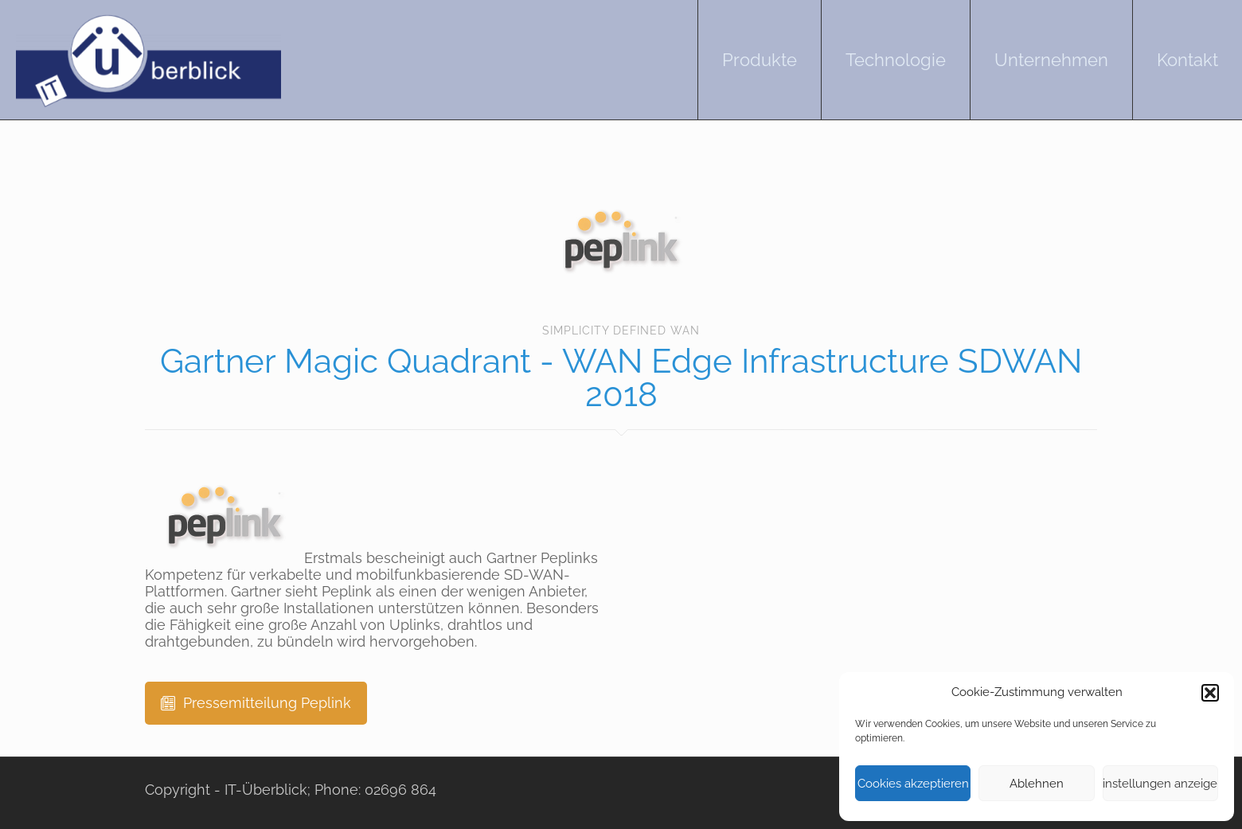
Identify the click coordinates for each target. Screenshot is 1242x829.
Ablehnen (1037, 783)
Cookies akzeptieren (913, 783)
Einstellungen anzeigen (1160, 783)
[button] (1210, 693)
